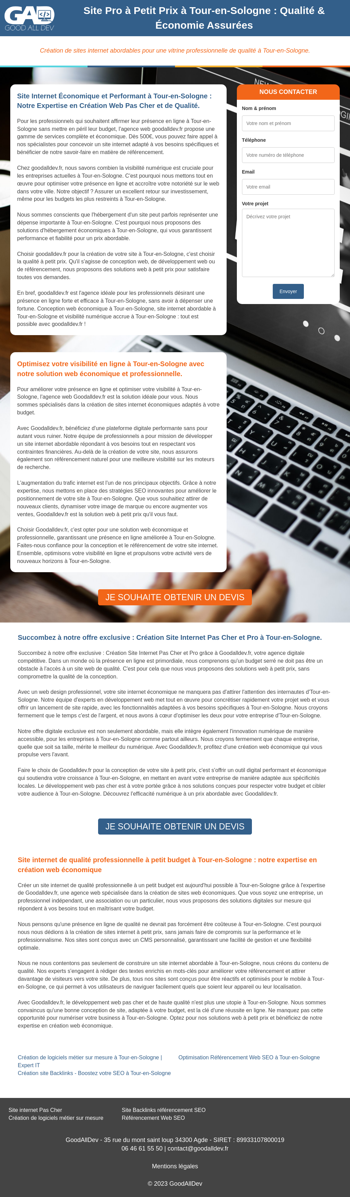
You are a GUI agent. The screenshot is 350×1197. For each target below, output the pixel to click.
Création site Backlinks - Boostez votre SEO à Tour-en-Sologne (94, 1073)
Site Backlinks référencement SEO (163, 1110)
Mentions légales (175, 1166)
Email (248, 172)
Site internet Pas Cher (35, 1110)
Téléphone (254, 140)
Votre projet (255, 203)
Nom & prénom (259, 108)
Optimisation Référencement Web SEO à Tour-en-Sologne (249, 1057)
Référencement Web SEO (153, 1118)
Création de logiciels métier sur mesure (56, 1118)
